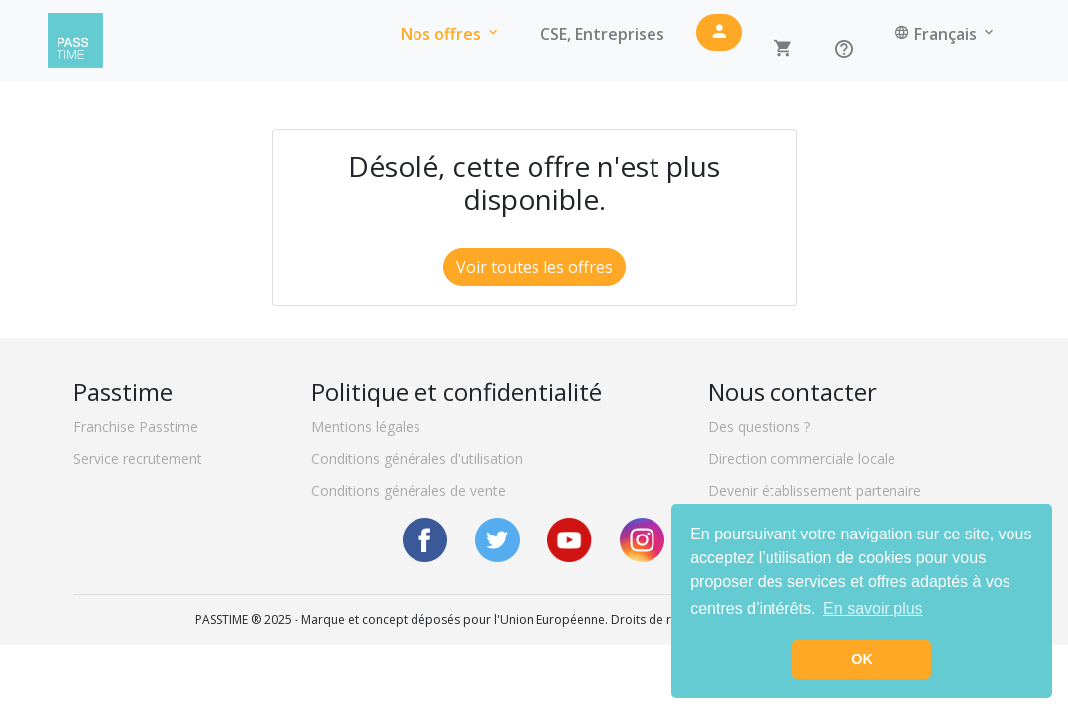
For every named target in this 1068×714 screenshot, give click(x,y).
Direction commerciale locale (801, 458)
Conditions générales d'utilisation (417, 458)
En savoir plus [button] (873, 608)
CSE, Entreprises (602, 41)
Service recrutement (137, 458)
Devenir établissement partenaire (814, 490)
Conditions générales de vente (408, 490)
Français (945, 41)
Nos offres (451, 41)
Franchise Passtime (135, 426)
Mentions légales (365, 426)
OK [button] (862, 659)
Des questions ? (759, 426)
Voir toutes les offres (534, 267)
